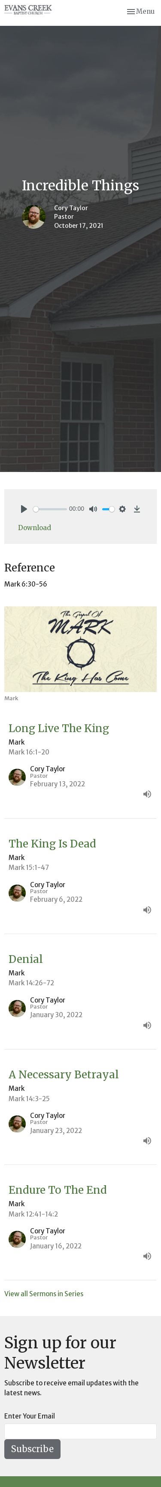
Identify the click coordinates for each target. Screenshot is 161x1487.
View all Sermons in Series (43, 1294)
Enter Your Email (29, 1416)
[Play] (24, 509)
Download (34, 528)
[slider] (50, 509)
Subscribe (32, 1449)
